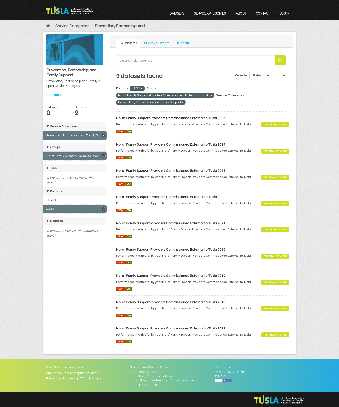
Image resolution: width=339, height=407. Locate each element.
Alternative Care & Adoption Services (72, 373)
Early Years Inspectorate (156, 376)
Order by (241, 75)
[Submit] (280, 60)
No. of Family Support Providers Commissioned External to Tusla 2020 (170, 249)
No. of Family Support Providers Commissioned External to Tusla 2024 (170, 144)
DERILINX (238, 371)
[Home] (48, 26)
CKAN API (221, 376)
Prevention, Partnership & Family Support (74, 378)
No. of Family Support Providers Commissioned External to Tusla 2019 (170, 275)
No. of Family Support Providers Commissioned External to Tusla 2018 (170, 302)
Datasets (176, 13)
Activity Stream (157, 43)
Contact (262, 13)
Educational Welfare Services (151, 367)
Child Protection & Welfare (64, 367)
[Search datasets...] (195, 60)
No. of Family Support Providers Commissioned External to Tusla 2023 (170, 170)
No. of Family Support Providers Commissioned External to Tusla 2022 (170, 197)
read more (54, 95)
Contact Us (223, 367)
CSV (129, 131)
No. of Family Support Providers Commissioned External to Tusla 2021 (170, 223)
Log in (284, 13)
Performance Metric (275, 124)
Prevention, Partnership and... (121, 26)
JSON (120, 131)
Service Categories (210, 13)
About (241, 13)
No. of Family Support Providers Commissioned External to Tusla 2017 (170, 328)
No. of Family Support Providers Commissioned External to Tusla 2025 (170, 118)
